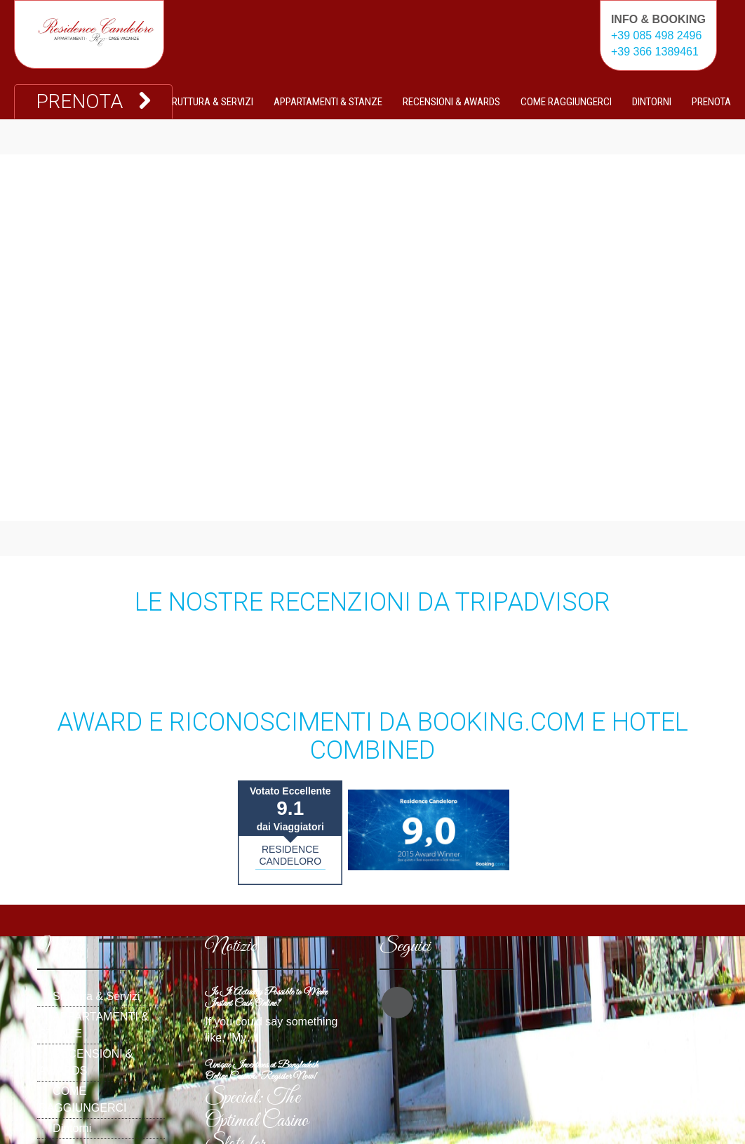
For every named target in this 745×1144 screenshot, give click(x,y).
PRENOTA (711, 101)
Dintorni (651, 101)
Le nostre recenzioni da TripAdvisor (372, 602)
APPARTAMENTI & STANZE (328, 101)
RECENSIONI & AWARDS (451, 101)
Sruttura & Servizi (209, 101)
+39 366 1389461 (655, 52)
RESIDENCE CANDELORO (290, 855)
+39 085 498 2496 (656, 35)
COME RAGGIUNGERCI (566, 101)
